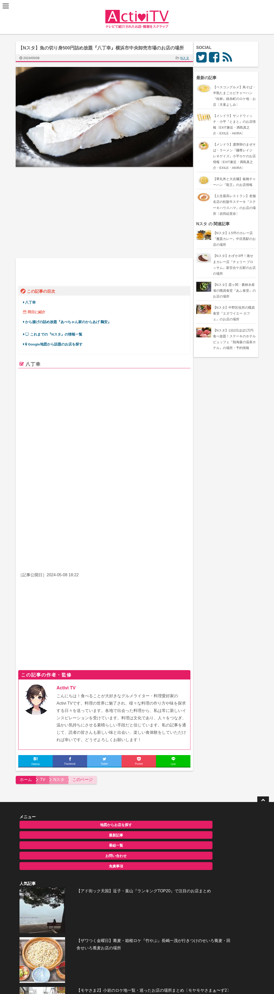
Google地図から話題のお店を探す (56, 343)
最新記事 (53, 814)
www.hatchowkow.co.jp (95, 499)
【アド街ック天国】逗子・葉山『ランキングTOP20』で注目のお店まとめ (145, 810)
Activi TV (68, 667)
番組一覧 (53, 825)
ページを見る (170, 505)
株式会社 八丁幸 (99, 465)
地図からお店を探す (53, 804)
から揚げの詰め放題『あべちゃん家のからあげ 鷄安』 (70, 321)
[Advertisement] (62, 212)
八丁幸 (32, 301)
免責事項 (53, 846)
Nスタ (187, 58)
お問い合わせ (52, 835)
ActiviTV (125, 982)
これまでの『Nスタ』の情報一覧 (56, 333)
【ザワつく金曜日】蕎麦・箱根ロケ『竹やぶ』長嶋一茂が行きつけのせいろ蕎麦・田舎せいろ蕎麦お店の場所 (145, 844)
